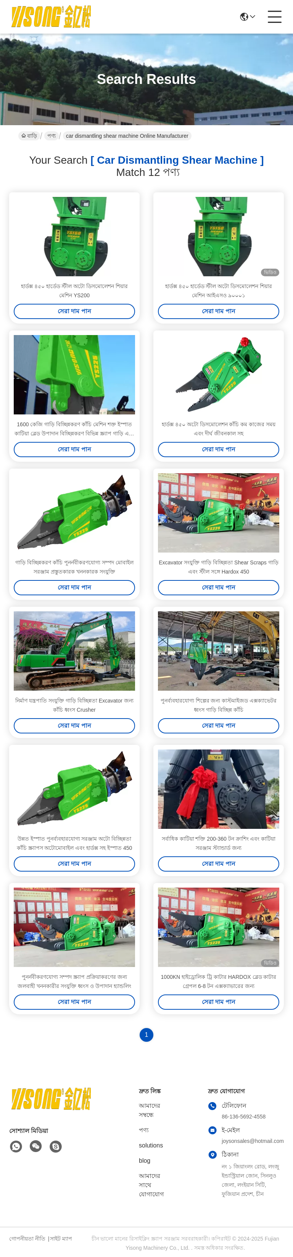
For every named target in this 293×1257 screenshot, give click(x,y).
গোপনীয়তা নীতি (27, 1239)
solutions (151, 1145)
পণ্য (51, 136)
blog (144, 1160)
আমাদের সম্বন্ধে (149, 1110)
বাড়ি (29, 136)
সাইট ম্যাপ (61, 1239)
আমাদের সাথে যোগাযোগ (151, 1185)
